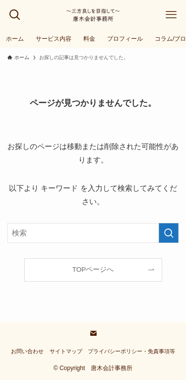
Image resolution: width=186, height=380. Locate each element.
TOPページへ (93, 269)
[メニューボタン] (171, 15)
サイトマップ (66, 351)
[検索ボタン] (15, 15)
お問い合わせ (27, 351)
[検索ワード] (93, 233)
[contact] (93, 333)
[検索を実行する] (169, 233)
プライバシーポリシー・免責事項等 (131, 351)
